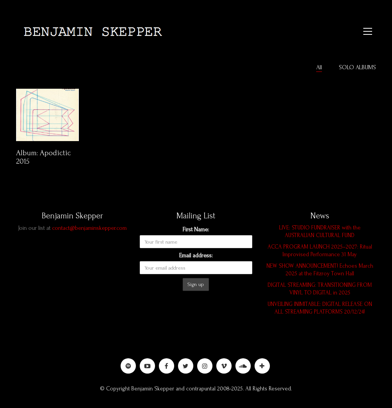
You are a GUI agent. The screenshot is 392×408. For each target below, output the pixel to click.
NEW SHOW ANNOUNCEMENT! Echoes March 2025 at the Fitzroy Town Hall (319, 270)
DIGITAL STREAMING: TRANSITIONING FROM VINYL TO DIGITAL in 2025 (320, 289)
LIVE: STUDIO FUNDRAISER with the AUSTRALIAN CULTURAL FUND (320, 231)
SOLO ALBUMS (357, 67)
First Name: (196, 229)
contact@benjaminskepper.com (89, 227)
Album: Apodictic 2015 (43, 157)
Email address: (196, 255)
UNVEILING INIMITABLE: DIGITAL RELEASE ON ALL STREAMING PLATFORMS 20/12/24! (320, 308)
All (319, 67)
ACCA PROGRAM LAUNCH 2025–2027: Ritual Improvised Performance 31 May (320, 251)
